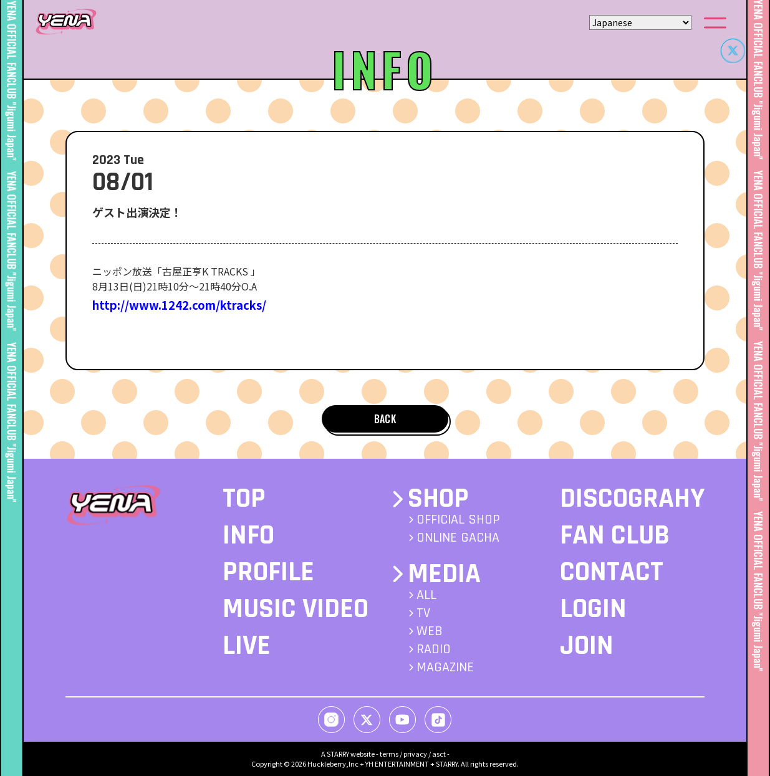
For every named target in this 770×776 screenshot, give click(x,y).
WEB (429, 631)
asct (439, 754)
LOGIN (593, 609)
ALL (426, 595)
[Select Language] (640, 22)
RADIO (433, 649)
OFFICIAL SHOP (458, 520)
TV (423, 613)
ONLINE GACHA (457, 538)
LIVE (247, 646)
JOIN (587, 646)
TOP (244, 499)
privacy (415, 754)
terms (389, 754)
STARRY (338, 754)
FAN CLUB (615, 535)
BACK (384, 418)
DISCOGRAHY (632, 499)
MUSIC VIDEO (295, 609)
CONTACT (611, 572)
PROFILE (268, 572)
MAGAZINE (445, 667)
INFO (248, 535)
